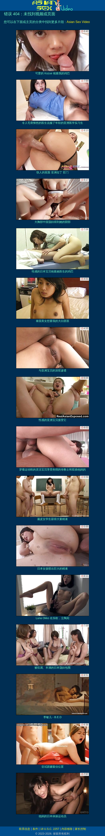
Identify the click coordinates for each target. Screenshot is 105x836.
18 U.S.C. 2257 (49, 828)
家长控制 (80, 828)
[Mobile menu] (3, 5)
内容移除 (67, 828)
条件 (35, 828)
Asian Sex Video (78, 22)
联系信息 (24, 828)
